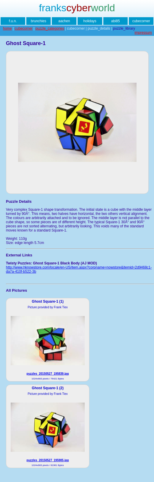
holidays (89, 21)
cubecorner (141, 21)
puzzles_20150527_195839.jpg (48, 373)
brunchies (38, 21)
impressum (143, 33)
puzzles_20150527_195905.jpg (48, 460)
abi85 (115, 21)
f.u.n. (13, 21)
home (7, 28)
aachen (64, 21)
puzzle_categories (50, 28)
